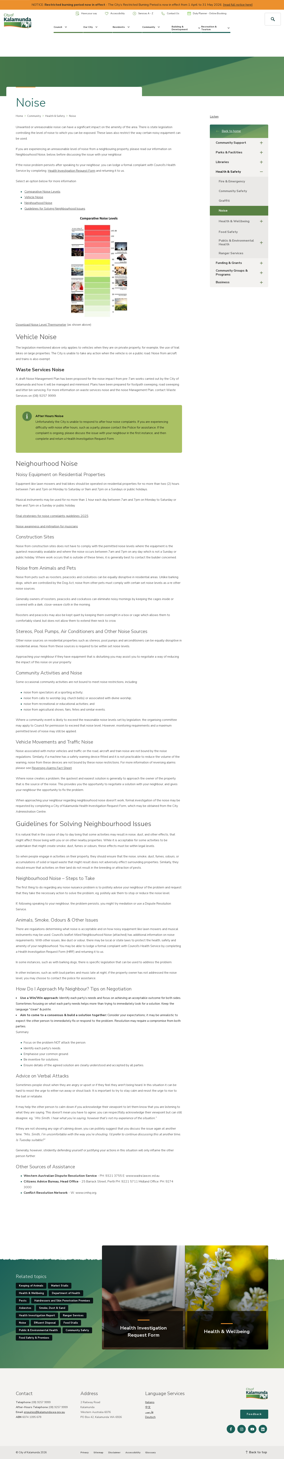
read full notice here (238, 5)
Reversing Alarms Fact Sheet (52, 768)
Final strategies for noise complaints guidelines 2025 (52, 516)
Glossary (150, 1452)
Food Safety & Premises (34, 1338)
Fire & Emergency (232, 181)
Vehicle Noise (33, 197)
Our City (90, 27)
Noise (223, 210)
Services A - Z (143, 13)
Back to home (228, 131)
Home (19, 116)
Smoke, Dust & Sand (52, 1308)
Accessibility (115, 13)
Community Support (240, 143)
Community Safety (233, 191)
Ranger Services (231, 253)
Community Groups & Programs (240, 272)
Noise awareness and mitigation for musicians (47, 526)
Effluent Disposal (45, 1323)
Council (61, 27)
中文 (148, 1407)
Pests (22, 1300)
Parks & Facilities (240, 152)
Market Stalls (59, 1285)
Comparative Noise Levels (42, 191)
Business (240, 282)
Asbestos (25, 1308)
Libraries (240, 162)
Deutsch (150, 1417)
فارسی (149, 1412)
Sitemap (98, 1452)
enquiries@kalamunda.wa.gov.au (44, 1412)
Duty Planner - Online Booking (206, 13)
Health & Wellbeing (242, 221)
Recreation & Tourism (216, 28)
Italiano (149, 1402)
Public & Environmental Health (242, 242)
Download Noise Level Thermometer (41, 325)
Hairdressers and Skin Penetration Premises (62, 1300)
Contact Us (170, 13)
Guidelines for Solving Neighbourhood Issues (54, 208)
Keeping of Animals (31, 1285)
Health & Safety (55, 116)
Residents (121, 27)
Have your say (86, 13)
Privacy (84, 1452)
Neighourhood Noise (38, 203)
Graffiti (224, 201)
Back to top (256, 1452)
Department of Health (66, 1293)
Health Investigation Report (37, 1315)
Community (151, 27)
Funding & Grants (240, 263)
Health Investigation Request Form (71, 171)
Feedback (254, 1414)
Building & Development (186, 28)
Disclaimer (114, 1452)
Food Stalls (71, 1323)
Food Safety (228, 232)
